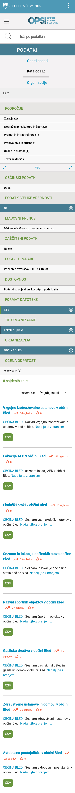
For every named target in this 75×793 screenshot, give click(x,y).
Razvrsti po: (27, 392)
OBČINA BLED (13, 422)
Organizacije (37, 82)
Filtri (6, 93)
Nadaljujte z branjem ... (51, 427)
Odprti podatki (38, 61)
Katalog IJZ (36, 71)
